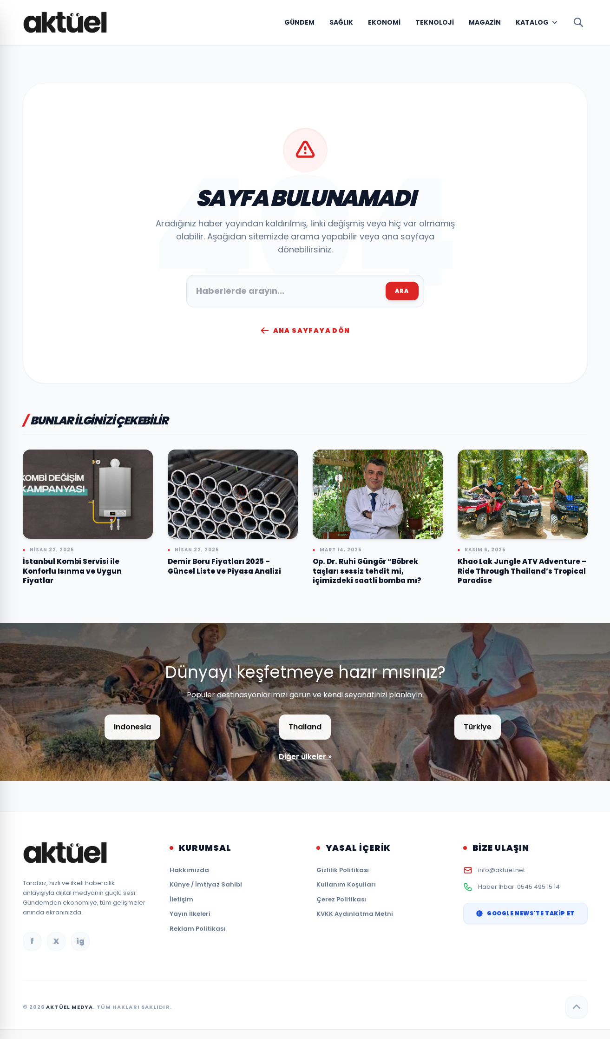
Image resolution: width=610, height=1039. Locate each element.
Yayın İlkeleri (190, 913)
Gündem (299, 22)
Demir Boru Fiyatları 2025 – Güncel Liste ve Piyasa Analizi (224, 566)
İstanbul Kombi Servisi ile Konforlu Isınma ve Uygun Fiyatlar (72, 570)
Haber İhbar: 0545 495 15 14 (519, 886)
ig (80, 941)
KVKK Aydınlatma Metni (354, 913)
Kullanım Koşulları (346, 884)
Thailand (305, 726)
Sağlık (341, 22)
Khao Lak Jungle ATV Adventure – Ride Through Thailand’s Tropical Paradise (522, 570)
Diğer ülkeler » (305, 756)
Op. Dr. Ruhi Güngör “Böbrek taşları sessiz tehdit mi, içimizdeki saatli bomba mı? (367, 570)
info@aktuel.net (501, 870)
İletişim (181, 899)
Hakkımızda (189, 870)
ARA (402, 291)
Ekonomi (384, 22)
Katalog (532, 22)
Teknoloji (434, 22)
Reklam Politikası (197, 928)
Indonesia (132, 726)
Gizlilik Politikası (342, 870)
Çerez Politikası (341, 899)
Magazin (485, 22)
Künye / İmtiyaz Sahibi (206, 884)
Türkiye (478, 726)
